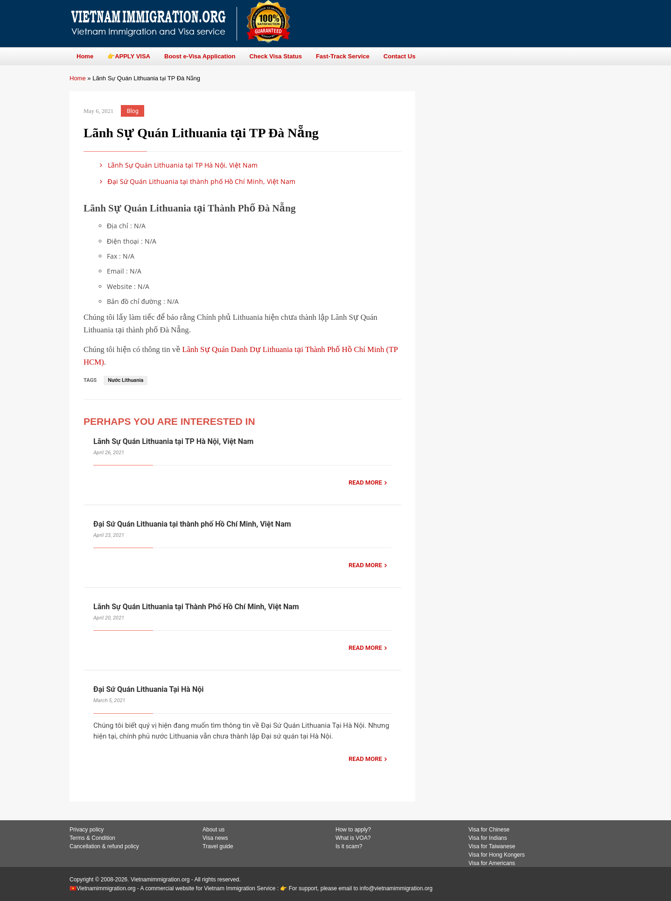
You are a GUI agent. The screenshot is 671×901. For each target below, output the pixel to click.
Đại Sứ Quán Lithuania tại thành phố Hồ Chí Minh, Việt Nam (196, 181)
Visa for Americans (491, 863)
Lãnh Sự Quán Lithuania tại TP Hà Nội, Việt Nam (177, 165)
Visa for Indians (487, 838)
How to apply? (353, 829)
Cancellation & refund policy (104, 846)
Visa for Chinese (489, 829)
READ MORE (365, 482)
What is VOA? (353, 838)
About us (213, 829)
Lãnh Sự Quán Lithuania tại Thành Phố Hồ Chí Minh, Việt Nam (196, 606)
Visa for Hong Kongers (496, 855)
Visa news (215, 838)
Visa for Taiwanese (491, 846)
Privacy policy (87, 829)
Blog (133, 110)
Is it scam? (349, 846)
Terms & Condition (92, 838)
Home (78, 78)
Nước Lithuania (125, 380)
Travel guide (218, 846)
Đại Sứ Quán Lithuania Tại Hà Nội (148, 689)
